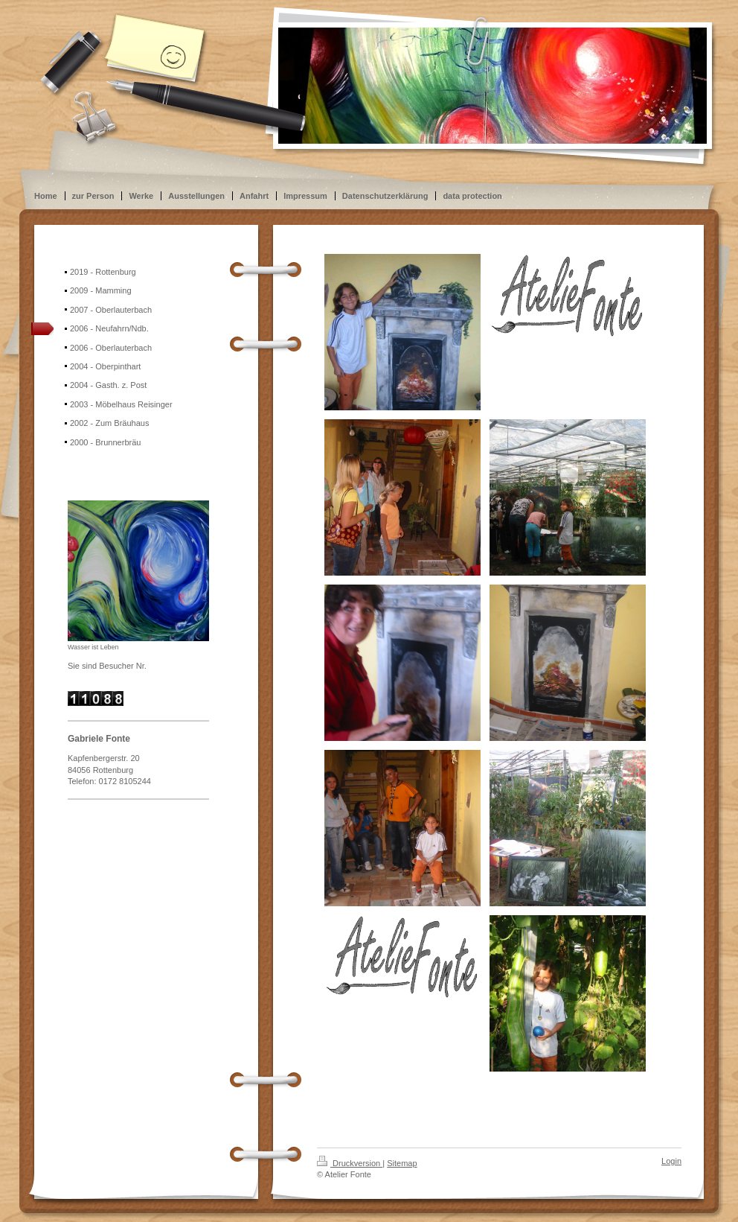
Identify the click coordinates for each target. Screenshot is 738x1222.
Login (671, 1160)
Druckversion (349, 1163)
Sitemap (402, 1163)
